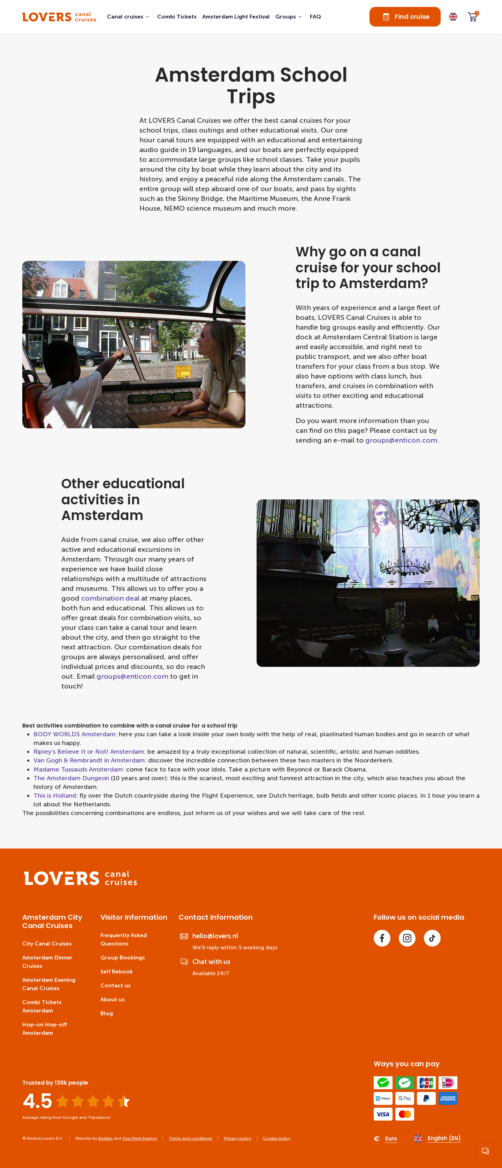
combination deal (110, 598)
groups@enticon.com (401, 440)
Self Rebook (116, 971)
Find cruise (405, 16)
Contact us (115, 985)
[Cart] (473, 17)
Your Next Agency (139, 1138)
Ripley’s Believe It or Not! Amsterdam (88, 751)
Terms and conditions (190, 1138)
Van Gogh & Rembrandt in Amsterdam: (89, 760)
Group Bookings (122, 957)
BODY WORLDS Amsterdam (74, 734)
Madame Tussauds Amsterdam (78, 769)
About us (112, 999)
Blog (106, 1013)
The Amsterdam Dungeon (71, 778)
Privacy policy (237, 1138)
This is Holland (54, 795)
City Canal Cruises (47, 943)
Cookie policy (276, 1138)
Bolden (105, 1138)
